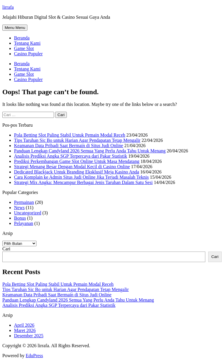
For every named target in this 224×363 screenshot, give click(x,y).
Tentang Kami (27, 43)
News (19, 207)
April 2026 (24, 325)
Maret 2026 (25, 330)
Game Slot (24, 48)
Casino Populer (28, 53)
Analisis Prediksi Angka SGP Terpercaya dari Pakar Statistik (70, 156)
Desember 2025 (28, 335)
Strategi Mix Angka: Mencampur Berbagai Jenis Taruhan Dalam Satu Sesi (83, 182)
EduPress (34, 355)
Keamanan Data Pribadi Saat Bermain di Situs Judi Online (68, 145)
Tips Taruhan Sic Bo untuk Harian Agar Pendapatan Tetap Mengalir (77, 140)
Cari (6, 248)
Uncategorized (27, 212)
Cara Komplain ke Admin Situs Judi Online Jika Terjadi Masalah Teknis (81, 177)
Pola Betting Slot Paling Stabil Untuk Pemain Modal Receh (69, 135)
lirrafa (8, 7)
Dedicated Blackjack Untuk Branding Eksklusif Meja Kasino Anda (76, 171)
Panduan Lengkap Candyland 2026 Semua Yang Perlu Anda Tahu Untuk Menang (90, 150)
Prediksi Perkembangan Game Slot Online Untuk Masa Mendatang (76, 161)
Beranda (21, 37)
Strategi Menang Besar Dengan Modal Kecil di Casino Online (72, 166)
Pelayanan (23, 223)
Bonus (20, 218)
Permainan (24, 202)
